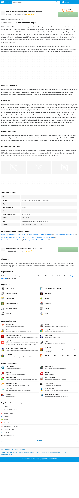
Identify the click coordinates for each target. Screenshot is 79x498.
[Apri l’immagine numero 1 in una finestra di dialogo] (39, 167)
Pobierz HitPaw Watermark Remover (11, 240)
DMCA (64, 452)
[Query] (36, 2)
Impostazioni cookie (6, 454)
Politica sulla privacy (41, 452)
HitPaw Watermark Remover (24, 12)
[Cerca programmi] (56, 2)
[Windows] (6, 7)
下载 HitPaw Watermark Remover (65, 234)
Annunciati (15, 449)
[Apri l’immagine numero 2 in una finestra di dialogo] (64, 167)
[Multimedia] (11, 7)
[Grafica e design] (19, 7)
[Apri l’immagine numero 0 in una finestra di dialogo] (13, 167)
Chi (2, 449)
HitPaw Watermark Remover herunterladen (13, 234)
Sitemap (22, 449)
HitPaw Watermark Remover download (43, 237)
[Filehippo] (5, 2)
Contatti (7, 449)
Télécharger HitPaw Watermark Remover (40, 234)
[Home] (2, 7)
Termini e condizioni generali (9, 452)
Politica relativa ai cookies (26, 452)
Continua (39, 440)
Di (11, 14)
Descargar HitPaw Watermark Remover (36, 240)
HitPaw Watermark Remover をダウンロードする (15, 237)
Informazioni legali (55, 452)
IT (75, 2)
